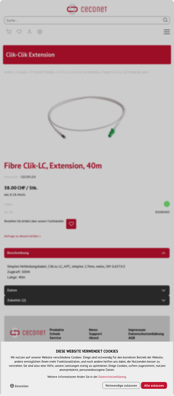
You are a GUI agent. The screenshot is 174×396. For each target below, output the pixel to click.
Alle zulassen (154, 385)
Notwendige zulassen (121, 385)
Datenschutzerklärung (112, 377)
